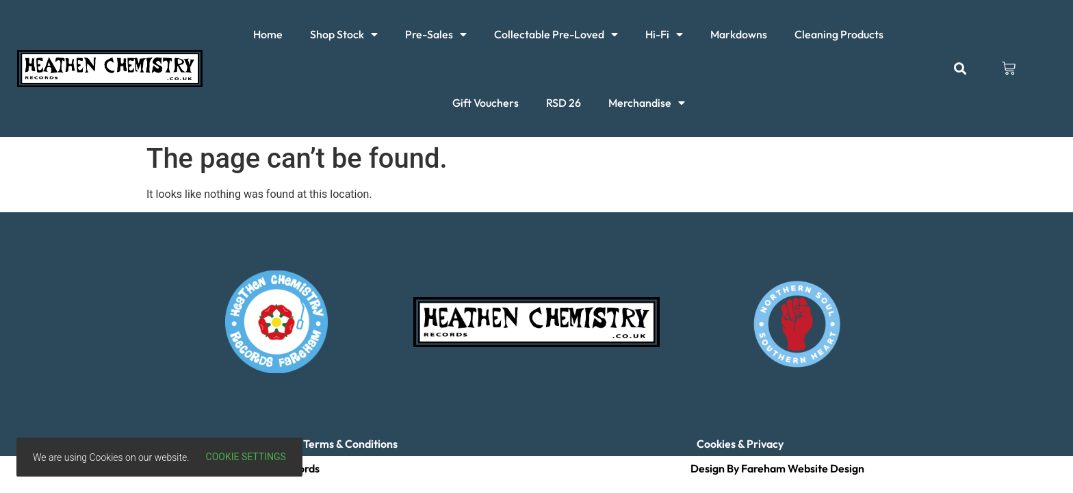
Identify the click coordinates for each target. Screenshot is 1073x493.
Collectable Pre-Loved (556, 34)
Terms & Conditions (350, 444)
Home (268, 34)
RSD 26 (563, 103)
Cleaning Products (838, 34)
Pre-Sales (436, 34)
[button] (959, 69)
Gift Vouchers (485, 103)
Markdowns (738, 34)
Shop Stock (344, 34)
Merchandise (646, 102)
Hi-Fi (664, 34)
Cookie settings (246, 456)
